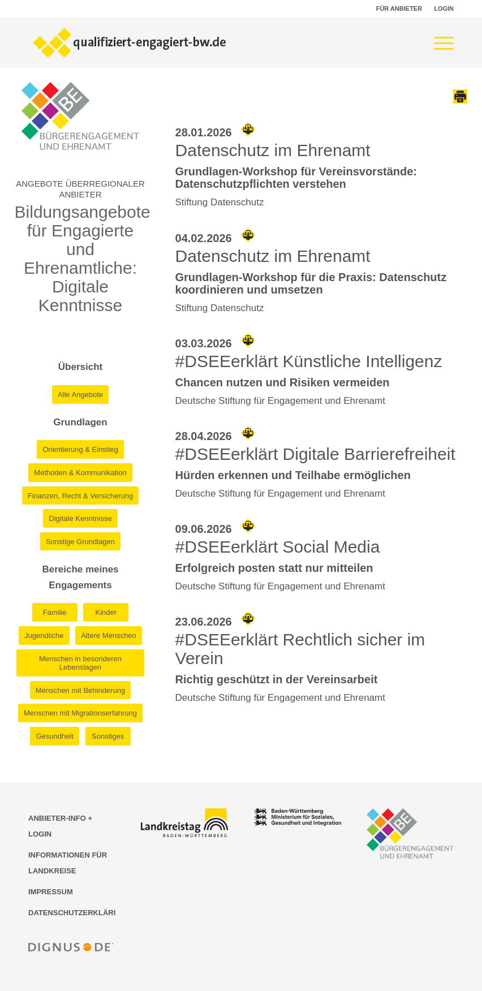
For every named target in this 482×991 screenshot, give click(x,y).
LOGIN (444, 8)
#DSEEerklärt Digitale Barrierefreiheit (315, 454)
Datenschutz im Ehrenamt (273, 150)
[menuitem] (399, 8)
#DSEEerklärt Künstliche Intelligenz (308, 361)
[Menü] (438, 41)
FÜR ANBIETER (399, 8)
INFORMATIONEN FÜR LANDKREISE (67, 863)
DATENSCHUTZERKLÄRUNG (71, 912)
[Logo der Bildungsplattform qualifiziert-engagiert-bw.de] (130, 41)
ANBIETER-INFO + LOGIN (60, 826)
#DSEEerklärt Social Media (277, 546)
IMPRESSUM (50, 891)
